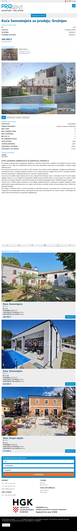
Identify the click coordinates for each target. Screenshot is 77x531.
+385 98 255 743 (24, 51)
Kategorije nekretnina (38, 15)
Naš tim (42, 483)
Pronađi (38, 475)
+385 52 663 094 (9, 483)
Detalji (70, 317)
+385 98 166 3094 (10, 495)
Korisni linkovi (44, 490)
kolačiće (18, 519)
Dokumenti (43, 492)
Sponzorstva (44, 485)
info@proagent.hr (9, 489)
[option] (11, 109)
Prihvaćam (6, 525)
